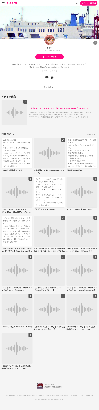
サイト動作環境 (10, 395)
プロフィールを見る (49, 71)
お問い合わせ (64, 395)
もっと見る (92, 134)
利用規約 (41, 395)
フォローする (49, 57)
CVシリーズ (73, 395)
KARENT (81, 395)
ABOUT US (89, 395)
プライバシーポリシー (52, 395)
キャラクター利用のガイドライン (27, 395)
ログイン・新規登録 (89, 3)
